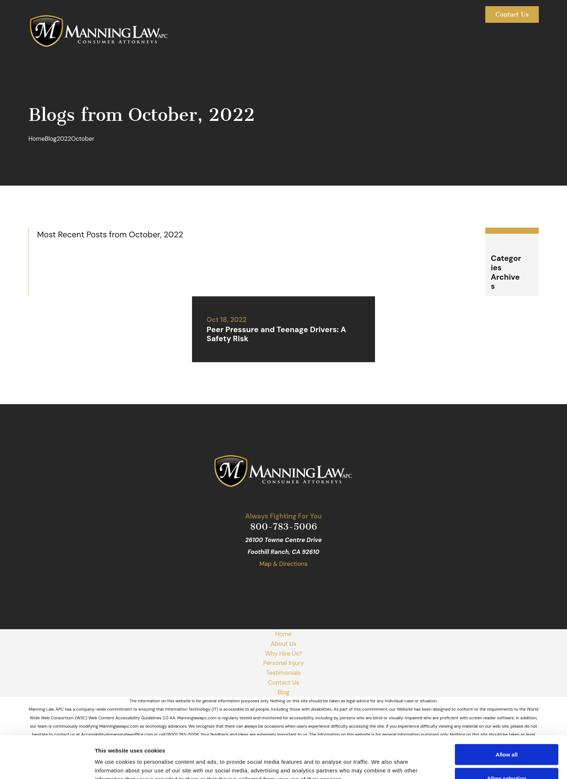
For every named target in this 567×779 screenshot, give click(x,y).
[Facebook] (274, 583)
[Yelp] (293, 583)
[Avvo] (311, 583)
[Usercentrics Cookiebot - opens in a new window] (46, 764)
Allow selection (506, 736)
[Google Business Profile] (256, 583)
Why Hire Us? (283, 653)
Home (283, 634)
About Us (283, 644)
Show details (379, 760)
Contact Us (512, 14)
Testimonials (283, 673)
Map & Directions (283, 564)
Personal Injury (283, 663)
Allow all (507, 712)
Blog (284, 692)
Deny (506, 760)
